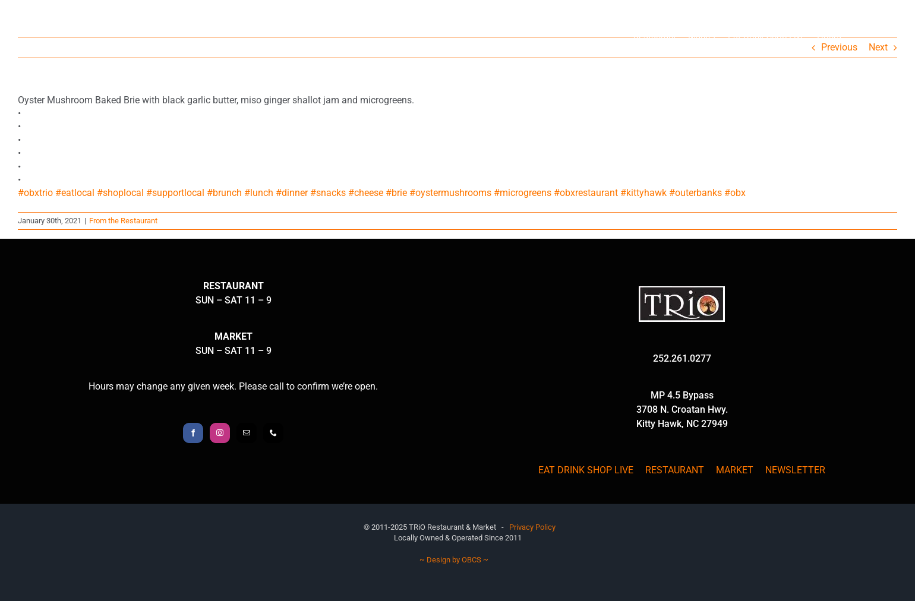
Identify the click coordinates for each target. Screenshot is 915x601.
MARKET (734, 470)
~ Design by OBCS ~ (453, 559)
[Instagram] (220, 433)
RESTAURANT (674, 470)
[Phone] (273, 433)
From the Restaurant (123, 220)
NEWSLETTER (795, 470)
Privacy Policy (532, 527)
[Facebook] (193, 433)
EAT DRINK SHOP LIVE (585, 470)
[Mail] (246, 433)
